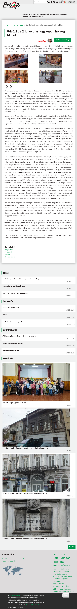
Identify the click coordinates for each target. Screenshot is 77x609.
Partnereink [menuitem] (63, 14)
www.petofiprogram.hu (15, 595)
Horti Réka (42, 41)
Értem (66, 595)
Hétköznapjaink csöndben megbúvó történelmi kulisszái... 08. (25, 493)
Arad (61, 589)
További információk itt (32, 605)
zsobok (55, 592)
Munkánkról (18, 25)
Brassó (5, 315)
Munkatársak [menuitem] (43, 14)
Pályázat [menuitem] (25, 14)
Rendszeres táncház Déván (13, 343)
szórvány (65, 565)
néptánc (56, 569)
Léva (67, 569)
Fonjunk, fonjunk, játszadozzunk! (14, 403)
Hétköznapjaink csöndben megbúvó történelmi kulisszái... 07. (25, 538)
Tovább (71, 547)
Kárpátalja (64, 591)
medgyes (56, 565)
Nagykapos (9, 249)
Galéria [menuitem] (25, 16)
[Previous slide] (7, 87)
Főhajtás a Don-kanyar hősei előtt (15, 293)
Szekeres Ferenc (66, 576)
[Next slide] (11, 87)
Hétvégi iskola (10, 257)
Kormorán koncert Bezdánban (14, 286)
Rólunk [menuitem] (35, 14)
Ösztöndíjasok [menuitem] (53, 14)
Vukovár (56, 576)
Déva (55, 554)
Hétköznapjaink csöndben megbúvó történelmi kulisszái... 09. (25, 448)
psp (62, 568)
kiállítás (55, 589)
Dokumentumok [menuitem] (34, 16)
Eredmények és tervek (11, 350)
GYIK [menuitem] (42, 16)
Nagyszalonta (58, 586)
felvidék (7, 254)
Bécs (72, 591)
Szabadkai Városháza (11, 307)
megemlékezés (58, 583)
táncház (67, 589)
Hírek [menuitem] (30, 14)
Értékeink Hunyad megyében (13, 322)
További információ (15, 607)
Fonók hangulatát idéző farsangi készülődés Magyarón (23, 279)
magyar (61, 554)
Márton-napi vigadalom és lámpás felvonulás (19, 336)
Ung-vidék (8, 252)
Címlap (7, 25)
